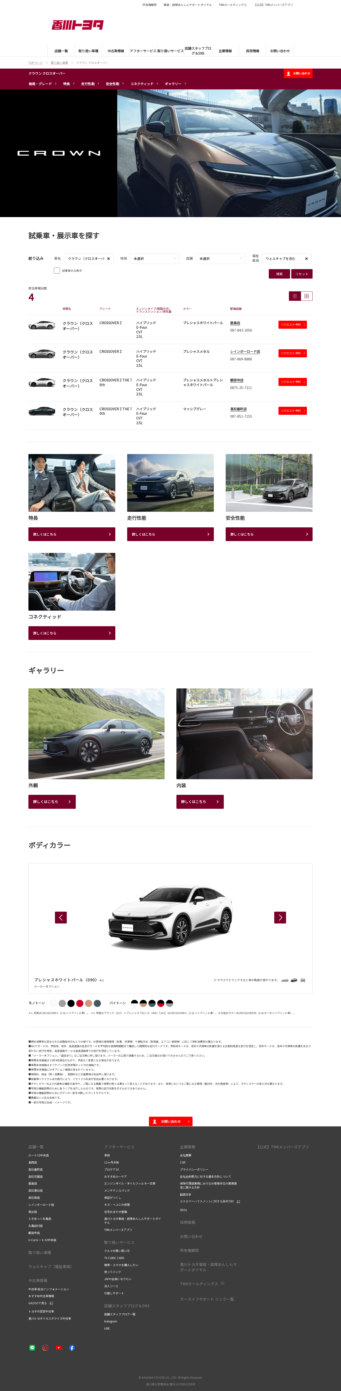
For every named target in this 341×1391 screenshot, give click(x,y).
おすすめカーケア (115, 1176)
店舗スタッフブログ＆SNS (128, 1305)
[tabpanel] (170, 153)
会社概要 (185, 1155)
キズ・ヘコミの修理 (117, 1205)
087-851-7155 (241, 416)
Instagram (110, 1321)
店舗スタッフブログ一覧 (119, 1314)
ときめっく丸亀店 (39, 1218)
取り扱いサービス (119, 1242)
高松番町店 (238, 409)
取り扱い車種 (39, 1252)
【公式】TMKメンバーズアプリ (273, 4)
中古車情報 (37, 1280)
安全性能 (112, 83)
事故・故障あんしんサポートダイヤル (188, 4)
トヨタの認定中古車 (41, 1311)
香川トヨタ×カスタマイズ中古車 (49, 1318)
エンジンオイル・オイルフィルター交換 (129, 1183)
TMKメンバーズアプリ (118, 1230)
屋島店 (235, 322)
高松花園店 (35, 1176)
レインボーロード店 (245, 351)
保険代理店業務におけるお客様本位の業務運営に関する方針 (208, 1185)
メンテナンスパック (117, 1190)
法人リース (111, 1286)
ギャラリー (173, 83)
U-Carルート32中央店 (42, 1240)
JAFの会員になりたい (117, 1279)
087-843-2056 (241, 330)
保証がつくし (112, 1197)
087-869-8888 (241, 359)
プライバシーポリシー (194, 1169)
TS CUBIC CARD (114, 1258)
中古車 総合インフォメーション (48, 1289)
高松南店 (34, 1197)
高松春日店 (35, 1190)
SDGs (183, 1210)
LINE (107, 1328)
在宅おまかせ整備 (115, 1212)
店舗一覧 (36, 1147)
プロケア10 (111, 1169)
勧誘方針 (185, 1194)
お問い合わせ (298, 73)
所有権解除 (150, 4)
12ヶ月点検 (111, 1162)
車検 (107, 1155)
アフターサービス (119, 1147)
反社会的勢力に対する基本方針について (205, 1176)
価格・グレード (40, 83)
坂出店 (32, 1212)
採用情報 (187, 1222)
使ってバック (112, 1272)
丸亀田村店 (35, 1226)
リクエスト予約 (293, 324)
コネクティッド (141, 83)
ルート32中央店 (38, 1155)
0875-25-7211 (241, 387)
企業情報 (187, 1147)
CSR (182, 1162)
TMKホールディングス (233, 4)
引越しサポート (114, 1293)
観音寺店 (236, 380)
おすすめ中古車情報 (41, 1296)
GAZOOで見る (37, 1303)
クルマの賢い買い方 (117, 1251)
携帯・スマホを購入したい (121, 1265)
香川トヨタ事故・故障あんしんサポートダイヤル (132, 1220)
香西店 (32, 1162)
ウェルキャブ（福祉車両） (51, 1266)
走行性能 (87, 83)
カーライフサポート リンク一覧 (207, 1299)
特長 (66, 83)
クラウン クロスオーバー (47, 73)
